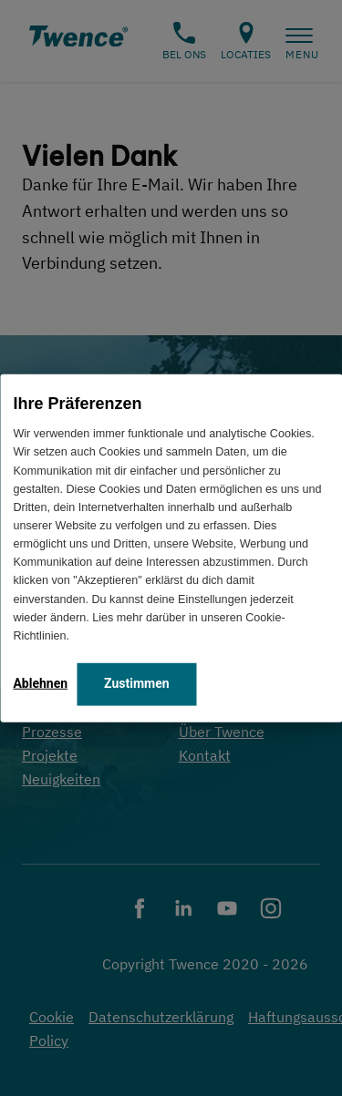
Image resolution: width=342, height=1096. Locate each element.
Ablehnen (40, 683)
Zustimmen (137, 683)
